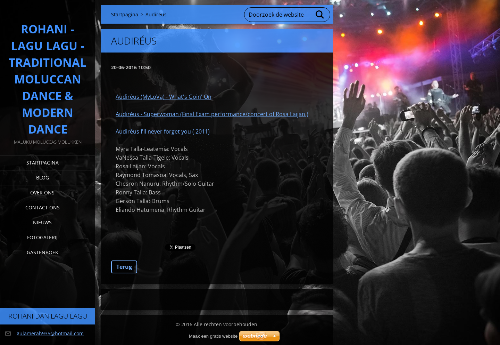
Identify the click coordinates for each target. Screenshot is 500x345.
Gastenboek (42, 252)
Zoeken (320, 14)
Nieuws (42, 222)
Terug (124, 267)
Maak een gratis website (213, 336)
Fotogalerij (42, 237)
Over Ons (42, 192)
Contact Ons (42, 207)
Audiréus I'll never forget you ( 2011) (163, 131)
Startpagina (42, 162)
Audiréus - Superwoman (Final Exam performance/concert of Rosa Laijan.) (212, 114)
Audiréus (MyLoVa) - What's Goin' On (163, 97)
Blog (42, 177)
